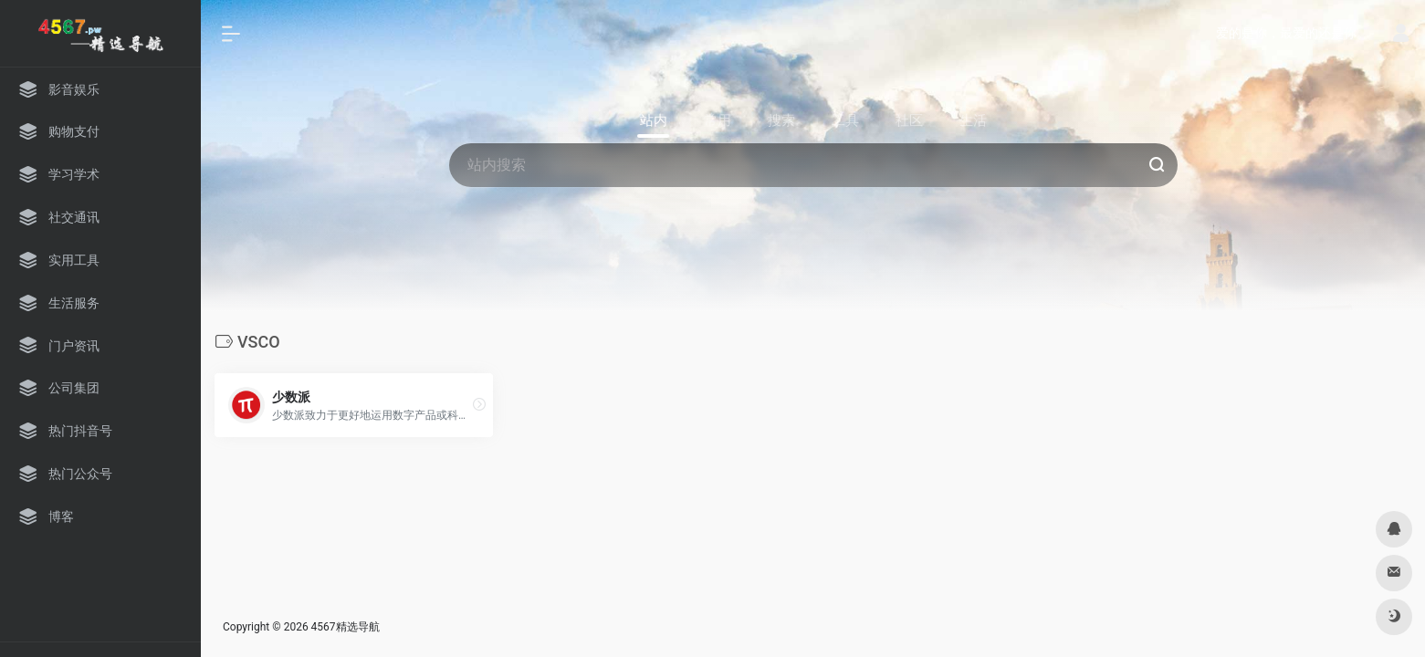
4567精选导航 (345, 626)
